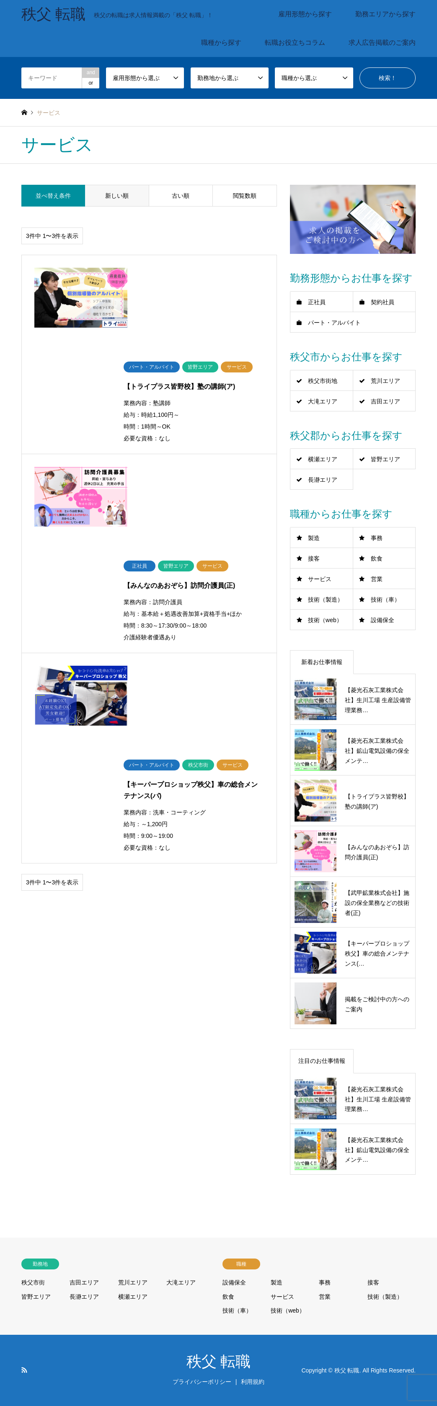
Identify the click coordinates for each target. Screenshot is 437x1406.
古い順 (180, 195)
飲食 (377, 558)
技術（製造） (325, 599)
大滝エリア (322, 401)
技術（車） (385, 599)
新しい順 (117, 195)
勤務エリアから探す (385, 14)
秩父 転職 (218, 1361)
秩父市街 (33, 1282)
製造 (314, 538)
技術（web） (325, 620)
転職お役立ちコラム (295, 42)
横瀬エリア (322, 459)
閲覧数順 (244, 195)
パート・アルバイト (334, 322)
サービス (319, 579)
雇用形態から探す (305, 14)
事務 (377, 538)
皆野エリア (385, 459)
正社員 (317, 302)
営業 (377, 579)
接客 (314, 558)
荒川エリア (385, 380)
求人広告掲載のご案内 (382, 42)
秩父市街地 (322, 380)
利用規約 (252, 1381)
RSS (24, 1370)
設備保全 (382, 620)
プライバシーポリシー (202, 1381)
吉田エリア (385, 401)
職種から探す (221, 42)
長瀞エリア (322, 479)
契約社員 (382, 302)
